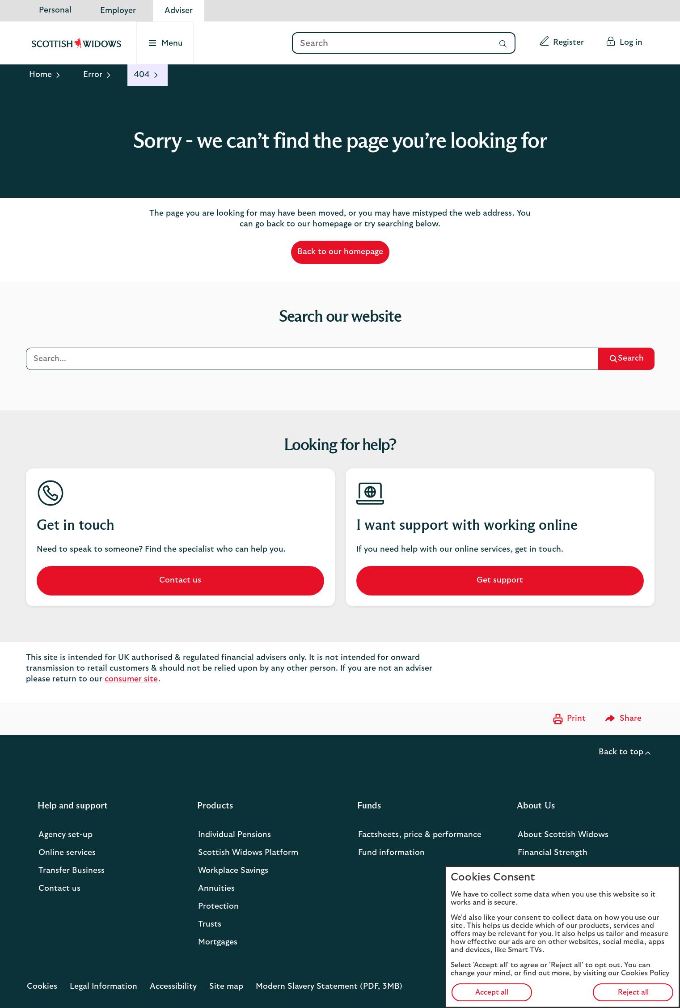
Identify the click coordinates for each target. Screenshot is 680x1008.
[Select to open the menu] (165, 42)
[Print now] (568, 719)
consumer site (131, 679)
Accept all (491, 992)
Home (40, 75)
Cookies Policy (645, 973)
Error (92, 75)
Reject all (633, 992)
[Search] (391, 43)
